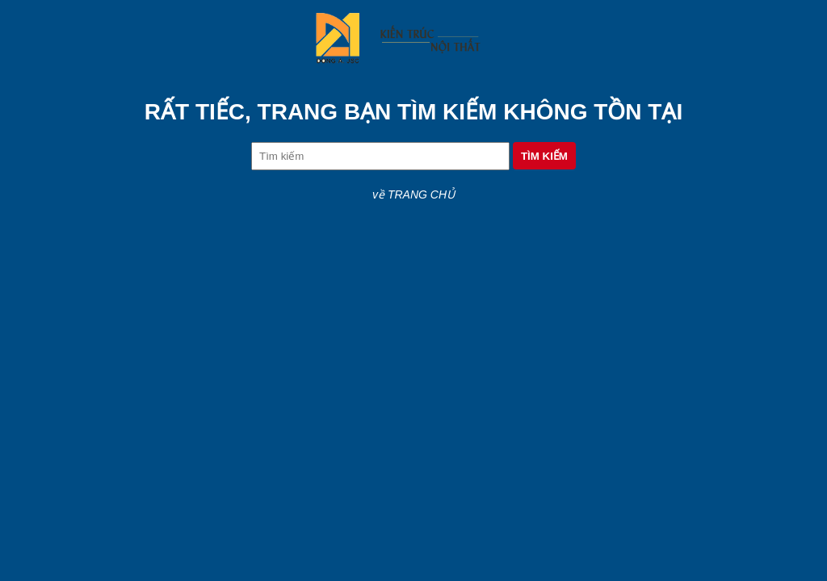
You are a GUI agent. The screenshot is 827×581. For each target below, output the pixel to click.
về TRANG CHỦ (413, 194)
